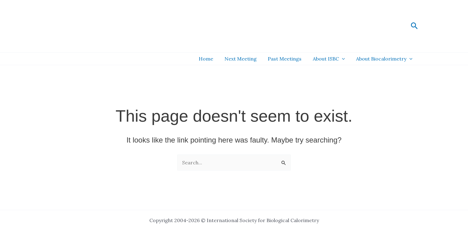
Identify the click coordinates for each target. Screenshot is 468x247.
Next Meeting (245, 59)
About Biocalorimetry (385, 59)
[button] (414, 26)
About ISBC (331, 59)
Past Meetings (288, 59)
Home (212, 59)
